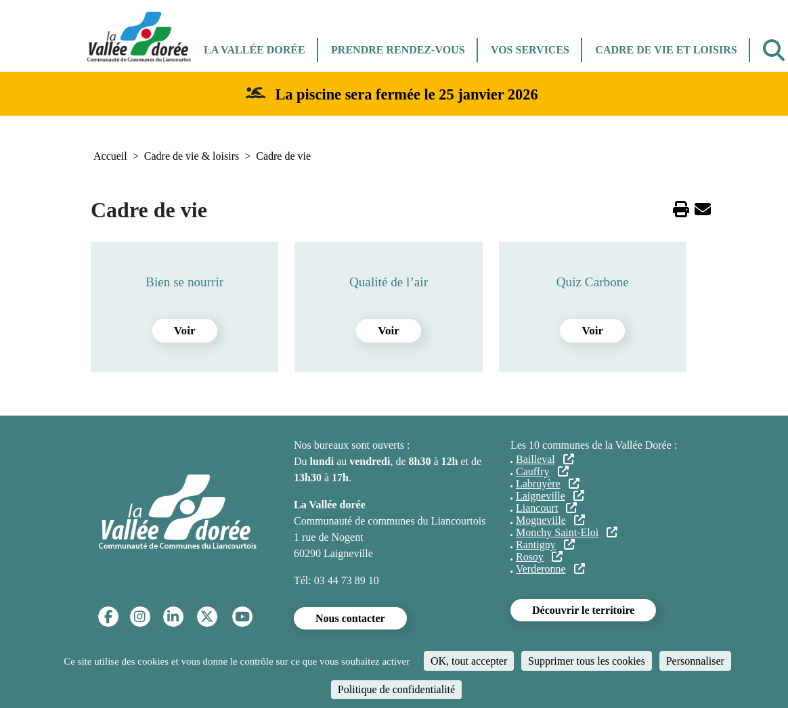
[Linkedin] (173, 617)
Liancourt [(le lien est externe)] (546, 508)
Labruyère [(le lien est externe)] (547, 483)
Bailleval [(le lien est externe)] (545, 459)
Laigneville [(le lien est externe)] (550, 496)
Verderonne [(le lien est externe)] (550, 569)
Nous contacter (350, 618)
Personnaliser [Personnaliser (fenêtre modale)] (695, 661)
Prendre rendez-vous (397, 50)
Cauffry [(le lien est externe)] (542, 471)
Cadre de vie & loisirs (191, 156)
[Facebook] (108, 617)
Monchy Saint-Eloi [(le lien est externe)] (566, 532)
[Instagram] (139, 617)
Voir (185, 330)
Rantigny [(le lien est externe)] (545, 544)
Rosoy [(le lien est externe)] (539, 556)
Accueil (110, 156)
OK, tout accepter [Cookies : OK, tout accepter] (469, 661)
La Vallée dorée (254, 50)
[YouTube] (242, 617)
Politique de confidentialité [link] (396, 689)
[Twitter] (207, 617)
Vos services (530, 50)
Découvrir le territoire (583, 610)
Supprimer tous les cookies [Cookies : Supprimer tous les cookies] (586, 661)
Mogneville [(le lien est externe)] (550, 520)
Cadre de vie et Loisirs (666, 50)
